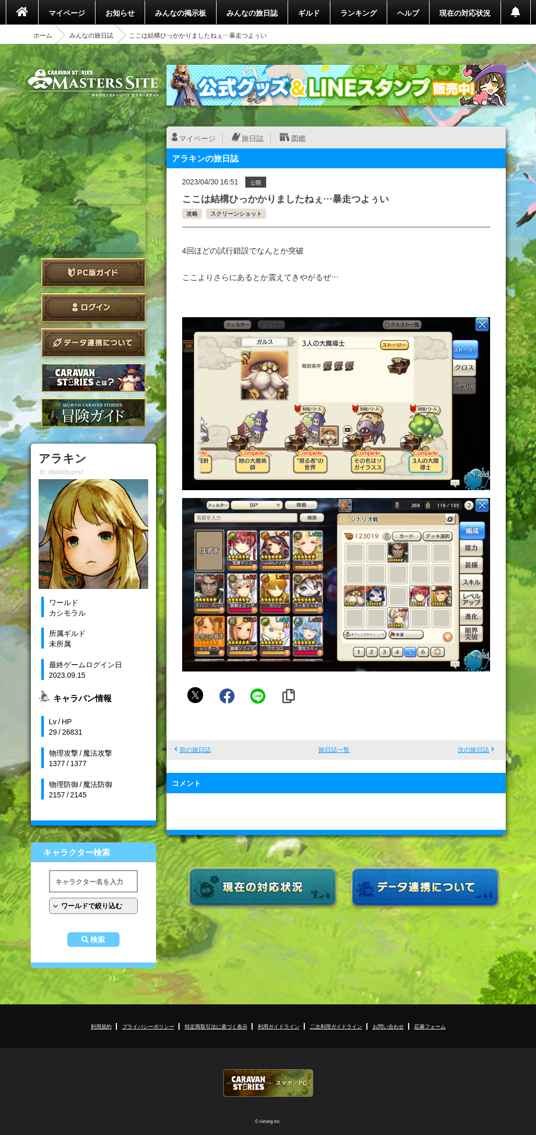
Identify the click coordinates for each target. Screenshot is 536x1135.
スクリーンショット (236, 213)
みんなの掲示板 (180, 12)
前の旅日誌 (195, 749)
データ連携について (93, 342)
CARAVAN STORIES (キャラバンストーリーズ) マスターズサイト (93, 83)
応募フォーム (430, 1026)
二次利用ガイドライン (336, 1026)
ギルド (309, 12)
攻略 (192, 213)
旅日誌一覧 (334, 749)
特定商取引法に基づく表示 (216, 1026)
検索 (97, 939)
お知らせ (120, 12)
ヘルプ (408, 12)
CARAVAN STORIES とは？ (93, 377)
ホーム (42, 35)
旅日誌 (253, 138)
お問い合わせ (388, 1026)
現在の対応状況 (465, 12)
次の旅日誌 (473, 749)
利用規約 (101, 1026)
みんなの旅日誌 (252, 12)
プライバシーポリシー (148, 1026)
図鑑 (298, 138)
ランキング (358, 12)
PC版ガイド (93, 272)
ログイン (93, 307)
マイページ (67, 12)
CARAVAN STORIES (268, 1083)
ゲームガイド (93, 412)
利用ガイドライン (279, 1026)
